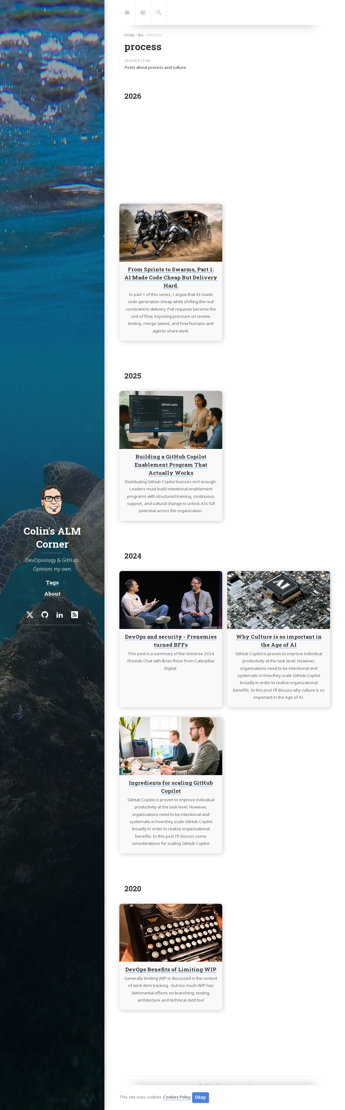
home (129, 35)
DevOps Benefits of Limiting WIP (170, 969)
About (52, 593)
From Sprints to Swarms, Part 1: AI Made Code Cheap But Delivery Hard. (170, 277)
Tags (52, 582)
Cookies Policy (176, 1097)
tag (141, 35)
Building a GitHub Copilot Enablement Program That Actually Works (171, 464)
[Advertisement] (224, 150)
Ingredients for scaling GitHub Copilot (171, 787)
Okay (200, 1097)
